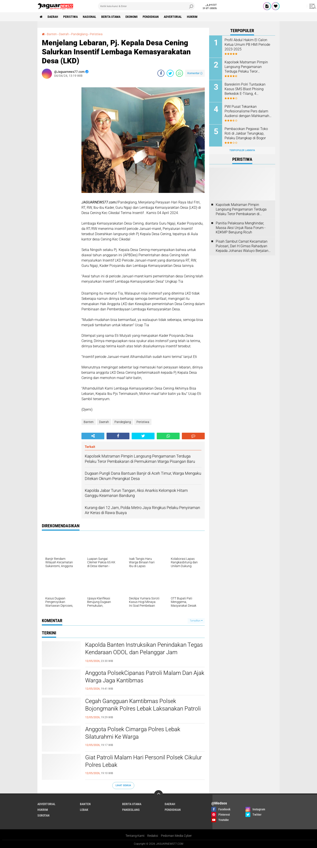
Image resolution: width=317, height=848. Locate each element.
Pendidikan (151, 16)
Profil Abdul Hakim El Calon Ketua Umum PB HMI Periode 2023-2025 (247, 44)
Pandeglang (122, 422)
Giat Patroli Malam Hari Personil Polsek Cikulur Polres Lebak (143, 761)
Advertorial (173, 16)
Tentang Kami (134, 835)
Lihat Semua (123, 785)
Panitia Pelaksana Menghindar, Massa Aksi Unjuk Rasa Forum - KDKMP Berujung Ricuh (240, 227)
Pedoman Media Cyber (176, 835)
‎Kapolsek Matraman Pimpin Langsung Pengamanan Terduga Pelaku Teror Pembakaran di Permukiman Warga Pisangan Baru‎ (247, 67)
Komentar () (195, 73)
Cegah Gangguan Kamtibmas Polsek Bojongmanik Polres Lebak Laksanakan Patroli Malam (143, 708)
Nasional (89, 16)
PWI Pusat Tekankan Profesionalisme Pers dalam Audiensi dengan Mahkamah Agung (247, 111)
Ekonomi (131, 16)
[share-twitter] (170, 73)
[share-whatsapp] (179, 73)
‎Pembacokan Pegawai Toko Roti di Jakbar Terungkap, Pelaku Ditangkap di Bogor (246, 133)
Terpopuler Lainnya (242, 150)
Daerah (53, 16)
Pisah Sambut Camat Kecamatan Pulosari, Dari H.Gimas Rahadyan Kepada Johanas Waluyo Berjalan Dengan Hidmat (242, 246)
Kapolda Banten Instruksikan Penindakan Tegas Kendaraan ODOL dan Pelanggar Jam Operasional (144, 652)
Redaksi (152, 835)
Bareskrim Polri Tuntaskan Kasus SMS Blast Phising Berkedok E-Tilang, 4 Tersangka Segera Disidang (246, 89)
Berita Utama (110, 16)
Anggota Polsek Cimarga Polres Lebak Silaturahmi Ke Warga (132, 733)
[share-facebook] (160, 73)
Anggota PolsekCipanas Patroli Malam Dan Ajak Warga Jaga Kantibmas (144, 677)
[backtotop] (158, 794)
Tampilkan (196, 620)
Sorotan (43, 815)
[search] (146, 6)
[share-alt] (92, 436)
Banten (89, 422)
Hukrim (192, 16)
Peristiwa (70, 16)
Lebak (84, 809)
